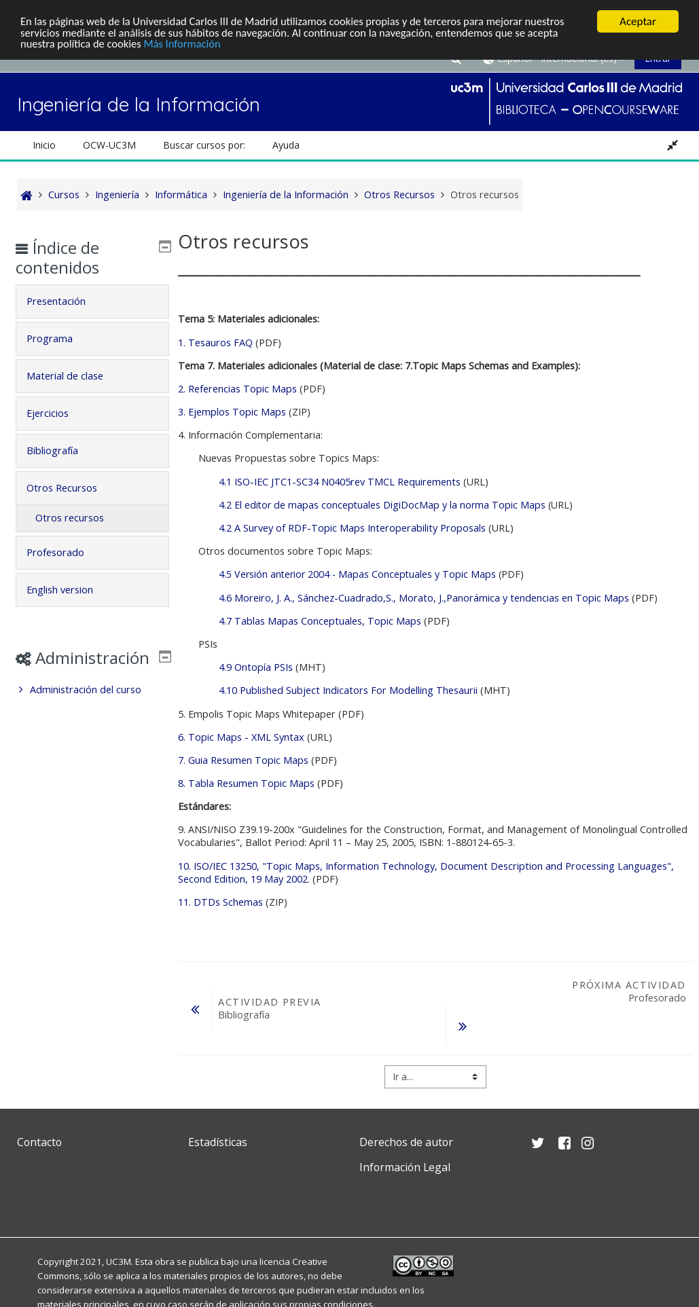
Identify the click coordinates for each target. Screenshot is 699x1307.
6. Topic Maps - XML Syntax (241, 737)
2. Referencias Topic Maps (239, 388)
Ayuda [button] (286, 145)
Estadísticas (217, 1142)
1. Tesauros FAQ (215, 342)
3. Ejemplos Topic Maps (232, 411)
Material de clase (75, 375)
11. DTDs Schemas (220, 902)
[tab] (92, 301)
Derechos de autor (406, 1142)
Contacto (39, 1142)
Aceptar (638, 21)
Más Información (187, 45)
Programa (60, 338)
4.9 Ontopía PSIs (256, 667)
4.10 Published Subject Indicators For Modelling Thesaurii (349, 690)
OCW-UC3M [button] (109, 145)
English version (70, 589)
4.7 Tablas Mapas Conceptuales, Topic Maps (320, 620)
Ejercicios (58, 413)
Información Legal (404, 1167)
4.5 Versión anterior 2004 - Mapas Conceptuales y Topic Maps (357, 574)
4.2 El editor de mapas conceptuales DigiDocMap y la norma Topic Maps (382, 504)
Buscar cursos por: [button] (204, 145)
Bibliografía (62, 450)
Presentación (66, 301)
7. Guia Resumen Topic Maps (244, 760)
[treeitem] (93, 709)
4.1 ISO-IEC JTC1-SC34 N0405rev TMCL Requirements (340, 481)
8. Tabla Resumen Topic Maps (246, 783)
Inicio (44, 145)
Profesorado (65, 552)
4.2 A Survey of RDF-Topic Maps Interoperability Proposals (352, 527)
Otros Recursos (72, 487)
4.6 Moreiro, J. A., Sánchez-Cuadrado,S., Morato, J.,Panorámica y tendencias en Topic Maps (424, 597)
